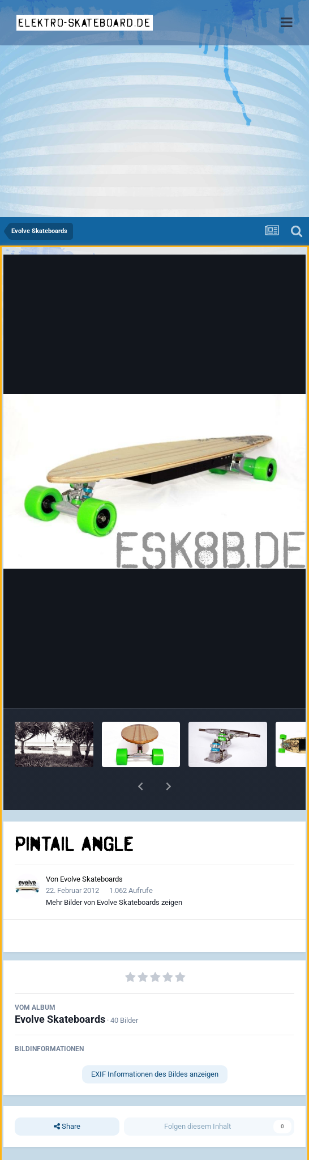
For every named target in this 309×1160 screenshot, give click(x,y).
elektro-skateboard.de (84, 22)
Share (67, 1126)
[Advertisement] (154, 132)
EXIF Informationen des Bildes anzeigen (154, 1074)
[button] (140, 786)
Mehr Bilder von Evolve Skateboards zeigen (114, 902)
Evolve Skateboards (91, 879)
